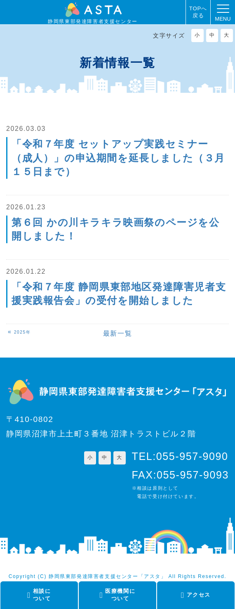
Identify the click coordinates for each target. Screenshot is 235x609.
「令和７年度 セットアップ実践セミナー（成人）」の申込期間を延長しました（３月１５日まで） (118, 157)
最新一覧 (117, 333)
